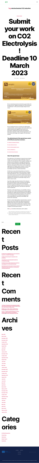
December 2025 (5, 338)
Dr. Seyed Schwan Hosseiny (13, 152)
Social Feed (4, 441)
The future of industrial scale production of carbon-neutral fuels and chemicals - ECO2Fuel (11, 306)
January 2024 (4, 367)
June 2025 (4, 348)
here (11, 209)
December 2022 (5, 390)
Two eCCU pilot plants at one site (12, 309)
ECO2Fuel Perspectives (6, 433)
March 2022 (4, 408)
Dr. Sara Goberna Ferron (12, 145)
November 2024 (5, 353)
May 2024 (3, 365)
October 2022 (4, 394)
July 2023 (3, 379)
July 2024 (3, 361)
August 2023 (4, 377)
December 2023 (5, 369)
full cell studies (23, 213)
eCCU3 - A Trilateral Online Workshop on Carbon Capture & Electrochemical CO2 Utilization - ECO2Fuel (10, 312)
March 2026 (4, 336)
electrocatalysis (14, 212)
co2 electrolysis (17, 211)
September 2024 (5, 357)
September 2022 (5, 396)
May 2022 (3, 404)
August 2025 (4, 346)
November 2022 (5, 392)
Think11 (17, 78)
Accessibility (17, 450)
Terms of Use (19, 452)
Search (3, 222)
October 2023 (4, 373)
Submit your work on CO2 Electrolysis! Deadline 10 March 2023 (19, 47)
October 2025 (4, 342)
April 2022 (3, 406)
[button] (37, 2)
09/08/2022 (23, 78)
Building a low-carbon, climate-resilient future (11, 307)
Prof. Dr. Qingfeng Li (11, 149)
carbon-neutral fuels (12, 211)
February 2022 (4, 410)
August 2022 (4, 398)
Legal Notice (21, 450)
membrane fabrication (18, 214)
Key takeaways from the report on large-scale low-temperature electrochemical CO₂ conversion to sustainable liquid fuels (11, 267)
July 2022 (3, 400)
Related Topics (4, 439)
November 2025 (5, 340)
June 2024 (4, 363)
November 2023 (5, 371)
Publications (4, 437)
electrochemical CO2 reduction (22, 212)
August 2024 (4, 359)
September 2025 (5, 344)
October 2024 (4, 355)
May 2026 (3, 334)
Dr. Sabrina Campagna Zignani (13, 142)
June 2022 (4, 402)
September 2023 (5, 375)
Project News (4, 435)
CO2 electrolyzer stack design (25, 211)
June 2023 (4, 381)
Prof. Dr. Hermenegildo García (13, 147)
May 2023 (3, 383)
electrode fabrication (17, 213)
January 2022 (4, 412)
